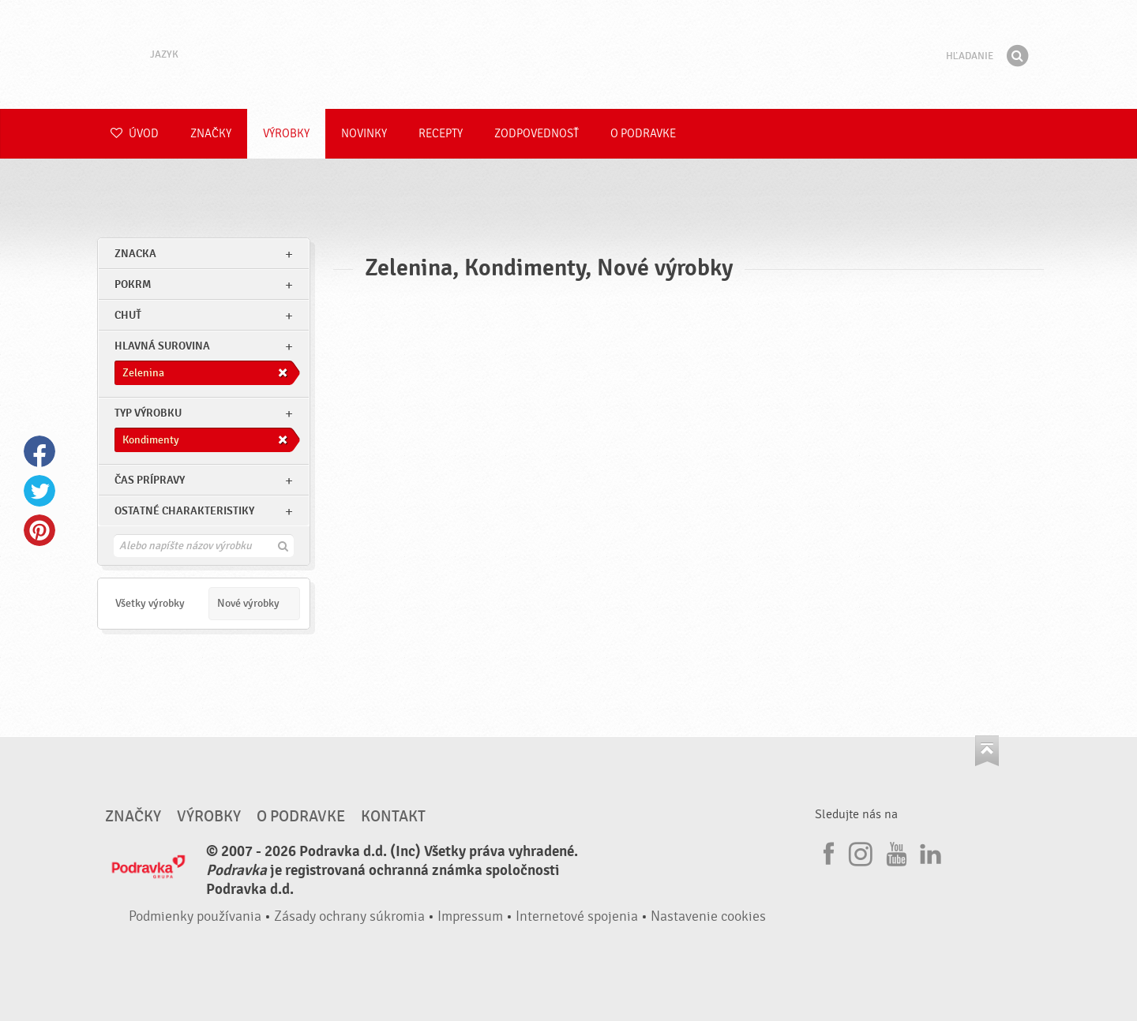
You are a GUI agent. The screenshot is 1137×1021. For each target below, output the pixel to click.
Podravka (568, 54)
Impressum (470, 916)
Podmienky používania (195, 916)
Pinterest (39, 530)
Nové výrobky (248, 603)
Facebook (39, 451)
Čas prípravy (149, 480)
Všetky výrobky (150, 603)
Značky (210, 133)
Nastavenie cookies (708, 916)
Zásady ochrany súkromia (349, 916)
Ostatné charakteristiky (184, 511)
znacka (135, 253)
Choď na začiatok (987, 750)
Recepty (440, 133)
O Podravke (643, 133)
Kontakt (393, 816)
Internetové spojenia (577, 916)
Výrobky (286, 133)
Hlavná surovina (162, 346)
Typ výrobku (148, 413)
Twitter (39, 491)
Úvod (135, 133)
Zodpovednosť (536, 133)
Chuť (127, 315)
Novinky (364, 133)
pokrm (132, 284)
